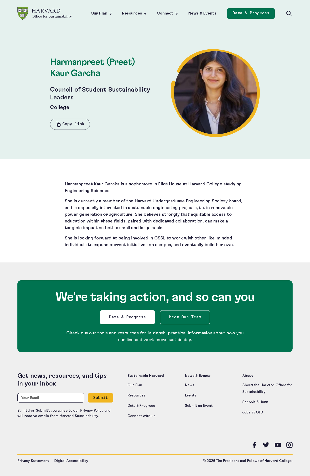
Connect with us (141, 416)
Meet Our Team (185, 317)
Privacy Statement (33, 461)
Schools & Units (255, 402)
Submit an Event (199, 405)
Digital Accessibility (71, 461)
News (190, 385)
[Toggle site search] (289, 13)
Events (190, 395)
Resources (132, 13)
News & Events (202, 13)
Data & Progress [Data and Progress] (253, 14)
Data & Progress (128, 318)
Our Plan (99, 13)
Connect (165, 13)
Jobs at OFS (252, 412)
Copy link (73, 124)
